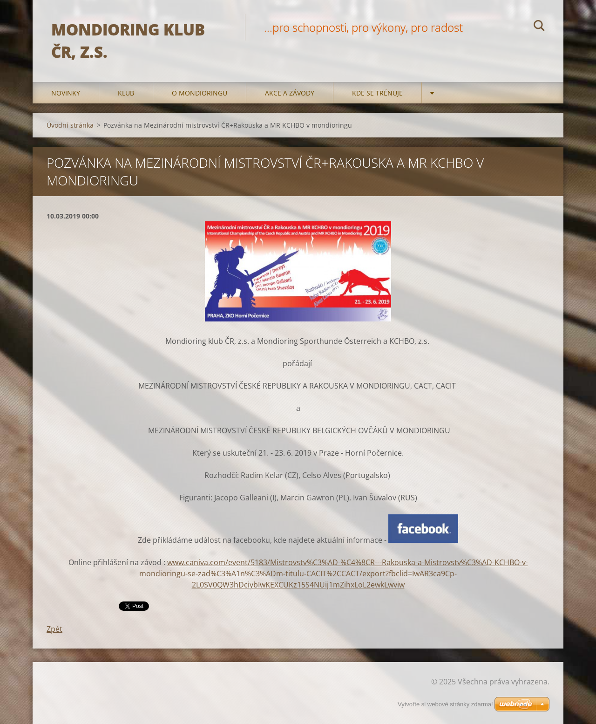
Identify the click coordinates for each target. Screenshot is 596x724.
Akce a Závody (289, 93)
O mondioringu (199, 93)
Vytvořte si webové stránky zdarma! (445, 704)
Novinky (65, 93)
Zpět (54, 629)
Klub (126, 93)
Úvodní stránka (70, 125)
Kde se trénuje (377, 93)
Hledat (539, 27)
